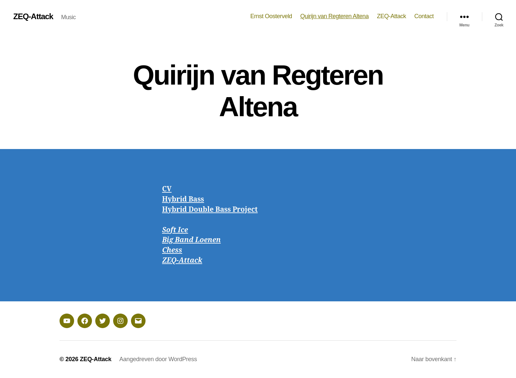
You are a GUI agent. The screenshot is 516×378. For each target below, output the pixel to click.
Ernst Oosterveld (271, 16)
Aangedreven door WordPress (158, 359)
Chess (172, 250)
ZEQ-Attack (33, 16)
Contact (424, 16)
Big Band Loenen (191, 240)
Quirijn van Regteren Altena (334, 16)
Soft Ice (175, 230)
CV (167, 189)
